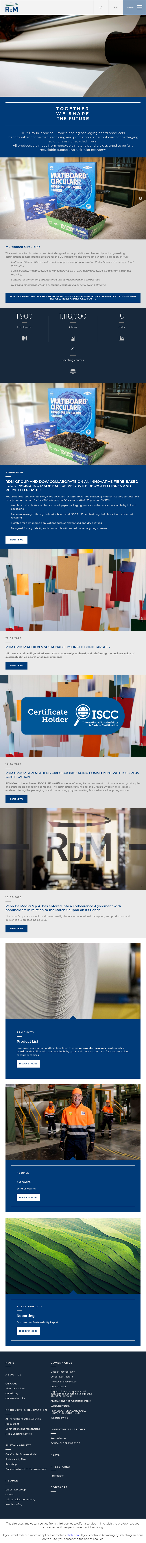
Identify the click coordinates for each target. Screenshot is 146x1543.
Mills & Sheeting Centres (18, 1419)
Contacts (59, 1472)
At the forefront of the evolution (23, 1404)
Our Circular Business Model (20, 1439)
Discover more (28, 1049)
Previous (5, 184)
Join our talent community (20, 1484)
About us (13, 1359)
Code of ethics (58, 1372)
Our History (11, 1378)
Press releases (58, 1423)
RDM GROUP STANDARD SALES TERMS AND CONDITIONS (68, 1397)
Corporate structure (62, 1362)
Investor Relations (68, 1414)
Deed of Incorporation (63, 1357)
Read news (16, 525)
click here (73, 1535)
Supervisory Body (60, 1391)
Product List (27, 1027)
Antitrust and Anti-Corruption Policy (71, 1386)
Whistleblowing (59, 1403)
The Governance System (64, 1367)
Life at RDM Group (15, 1475)
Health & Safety (13, 1489)
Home (10, 1348)
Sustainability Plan (15, 1444)
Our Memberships (15, 1383)
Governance (62, 1348)
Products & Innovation (26, 1395)
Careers (24, 1167)
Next (140, 184)
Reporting (26, 1301)
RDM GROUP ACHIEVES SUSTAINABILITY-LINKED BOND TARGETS (57, 632)
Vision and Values (15, 1374)
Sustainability (18, 1430)
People (11, 1465)
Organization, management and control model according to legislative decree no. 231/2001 (71, 1379)
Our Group (11, 1369)
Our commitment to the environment (26, 1454)
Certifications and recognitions (22, 1414)
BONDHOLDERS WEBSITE (65, 1428)
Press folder (57, 1461)
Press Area (60, 1452)
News (55, 1440)
